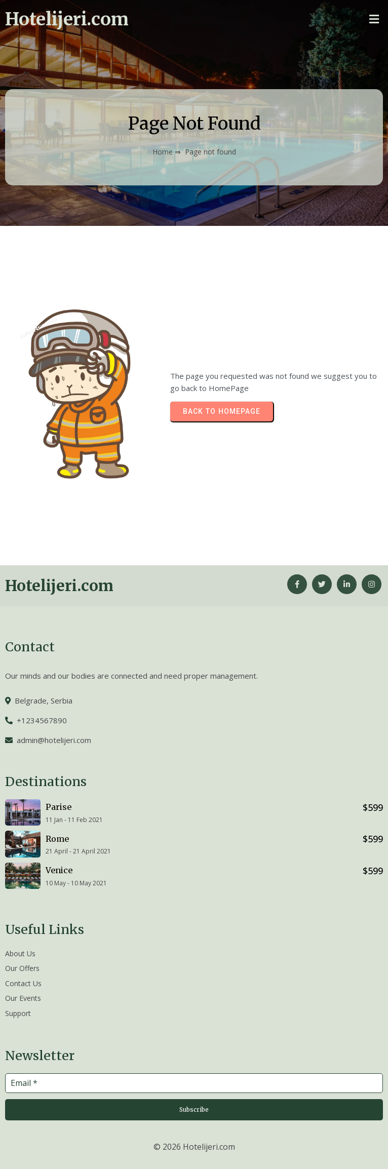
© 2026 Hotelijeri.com (194, 1146)
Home (162, 152)
